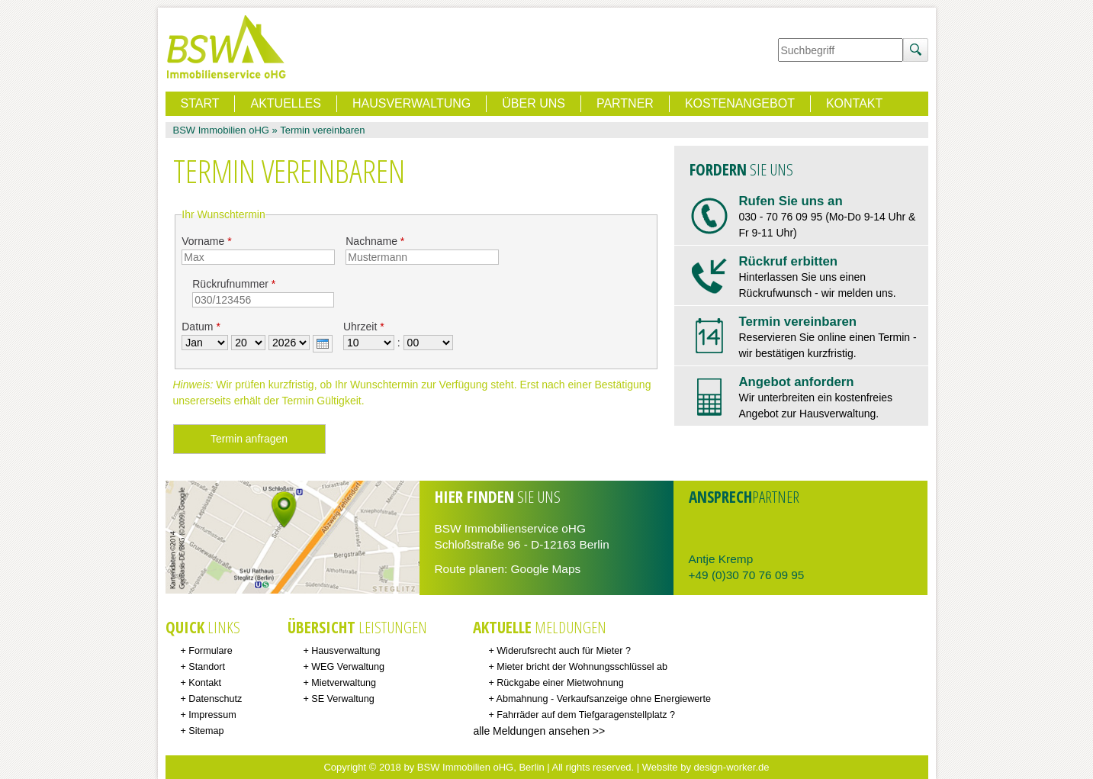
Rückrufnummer (233, 284)
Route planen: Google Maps (508, 568)
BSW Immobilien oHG (221, 130)
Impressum (212, 715)
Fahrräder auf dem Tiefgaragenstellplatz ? (586, 715)
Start (200, 103)
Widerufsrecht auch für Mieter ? (564, 650)
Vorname (206, 241)
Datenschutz (215, 699)
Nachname (375, 241)
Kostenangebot (740, 103)
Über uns (533, 103)
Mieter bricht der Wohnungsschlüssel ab (582, 667)
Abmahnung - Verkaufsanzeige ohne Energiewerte (604, 699)
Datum (201, 326)
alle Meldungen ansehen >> (539, 731)
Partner (625, 103)
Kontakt (854, 103)
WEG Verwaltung (347, 667)
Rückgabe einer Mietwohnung (560, 683)
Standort (206, 667)
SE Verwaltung (343, 699)
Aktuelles (285, 103)
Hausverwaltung (411, 103)
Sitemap (205, 731)
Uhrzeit (363, 326)
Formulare (210, 650)
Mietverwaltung (343, 683)
